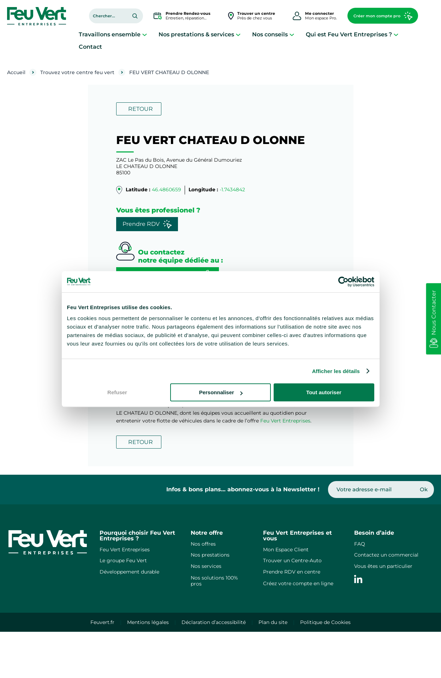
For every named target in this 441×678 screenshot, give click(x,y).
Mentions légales (148, 622)
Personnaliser (221, 392)
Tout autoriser (323, 392)
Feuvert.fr (102, 622)
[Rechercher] (135, 16)
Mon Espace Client (286, 549)
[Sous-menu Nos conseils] (291, 34)
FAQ (359, 544)
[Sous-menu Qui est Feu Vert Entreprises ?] (396, 34)
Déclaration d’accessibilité (213, 622)
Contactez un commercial (386, 555)
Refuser (117, 392)
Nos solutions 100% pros (214, 581)
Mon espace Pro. (321, 15)
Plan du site (272, 622)
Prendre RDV (147, 224)
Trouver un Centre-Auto (292, 560)
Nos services (206, 566)
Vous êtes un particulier (383, 566)
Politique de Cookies (325, 622)
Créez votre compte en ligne (298, 583)
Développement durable (129, 572)
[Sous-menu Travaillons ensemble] (144, 34)
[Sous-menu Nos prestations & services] (238, 34)
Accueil (16, 72)
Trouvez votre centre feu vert (77, 72)
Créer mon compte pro (382, 16)
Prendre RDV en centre (291, 572)
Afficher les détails (336, 371)
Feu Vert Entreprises (285, 421)
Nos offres (203, 544)
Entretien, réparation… (188, 15)
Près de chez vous (256, 15)
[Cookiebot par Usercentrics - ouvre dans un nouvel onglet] (343, 281)
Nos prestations (210, 555)
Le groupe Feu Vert (123, 560)
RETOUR (140, 109)
